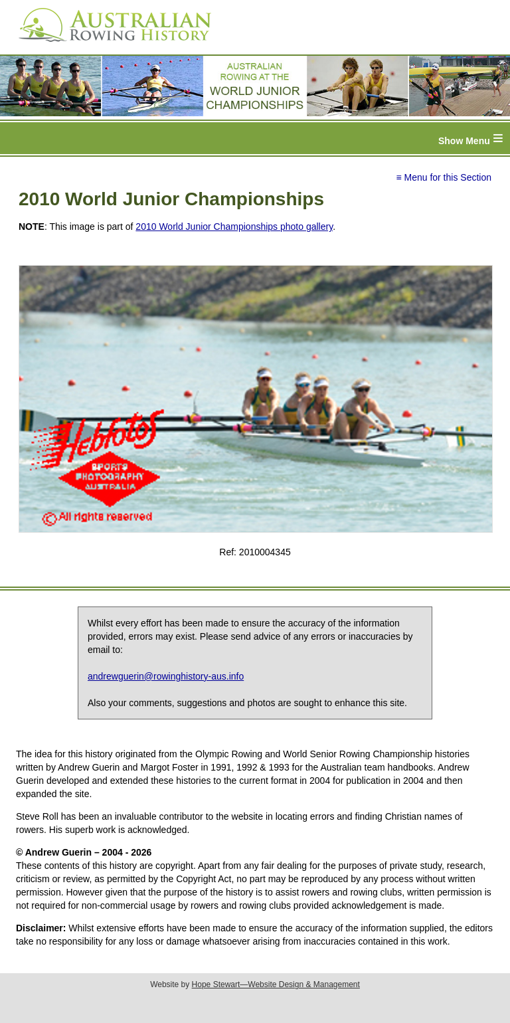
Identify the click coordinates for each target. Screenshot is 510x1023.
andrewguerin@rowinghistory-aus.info (166, 676)
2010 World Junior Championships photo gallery (234, 226)
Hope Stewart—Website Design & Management (276, 984)
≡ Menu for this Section (443, 177)
